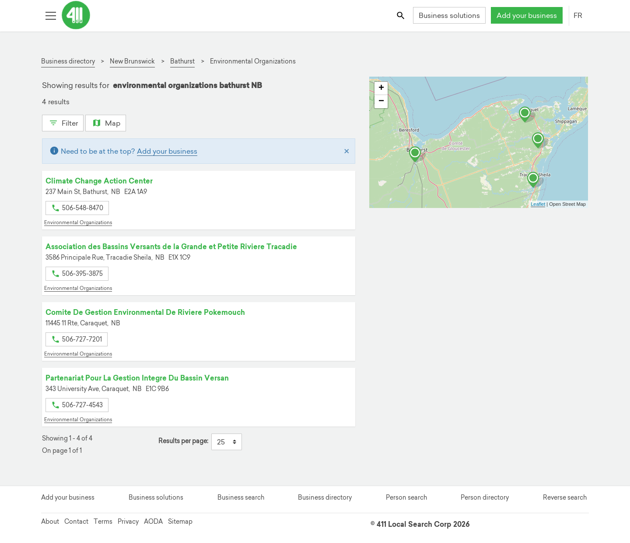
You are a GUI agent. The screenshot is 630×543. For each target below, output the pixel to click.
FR (578, 15)
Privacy (128, 521)
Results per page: (183, 441)
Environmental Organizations (78, 222)
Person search (406, 497)
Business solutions (449, 15)
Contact (76, 521)
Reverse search (565, 497)
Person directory (485, 497)
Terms (103, 521)
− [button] (381, 101)
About (50, 521)
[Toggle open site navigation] (50, 15)
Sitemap (180, 521)
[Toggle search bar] (401, 15)
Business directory (325, 497)
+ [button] (381, 88)
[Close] (347, 151)
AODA (153, 521)
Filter (63, 122)
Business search (240, 497)
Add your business (527, 15)
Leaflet (538, 204)
